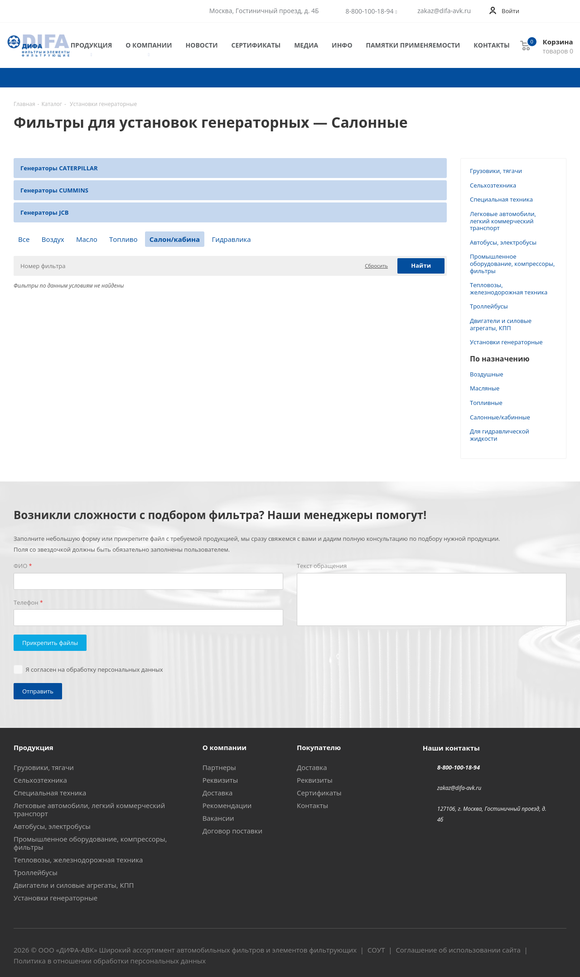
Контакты (491, 45)
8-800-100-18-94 (369, 11)
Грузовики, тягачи (496, 171)
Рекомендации (227, 805)
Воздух (53, 239)
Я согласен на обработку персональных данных (94, 669)
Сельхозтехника (493, 185)
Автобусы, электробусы (503, 242)
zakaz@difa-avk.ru (444, 11)
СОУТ (376, 949)
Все (23, 239)
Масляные (484, 388)
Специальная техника (501, 199)
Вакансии (218, 818)
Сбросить (376, 265)
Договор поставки (232, 830)
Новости (202, 45)
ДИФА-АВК (76, 949)
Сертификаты (256, 45)
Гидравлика (231, 239)
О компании (149, 46)
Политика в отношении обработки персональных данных (110, 960)
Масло (86, 239)
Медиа (306, 45)
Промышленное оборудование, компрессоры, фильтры (512, 263)
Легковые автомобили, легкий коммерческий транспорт (503, 221)
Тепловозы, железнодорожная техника (508, 288)
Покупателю (319, 747)
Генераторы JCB (44, 212)
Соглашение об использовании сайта (458, 949)
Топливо (123, 239)
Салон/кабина (175, 239)
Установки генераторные (506, 342)
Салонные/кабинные (500, 417)
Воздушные (486, 374)
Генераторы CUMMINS (54, 190)
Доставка (218, 792)
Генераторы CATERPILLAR (59, 168)
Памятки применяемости (413, 45)
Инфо (342, 45)
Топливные (486, 403)
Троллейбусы (489, 306)
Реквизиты (220, 779)
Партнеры (219, 767)
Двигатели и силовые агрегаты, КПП (501, 324)
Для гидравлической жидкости (499, 435)
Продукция (91, 46)
